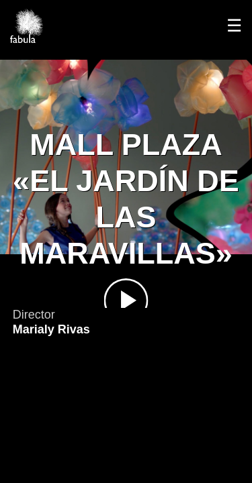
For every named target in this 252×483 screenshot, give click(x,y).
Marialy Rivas (51, 329)
